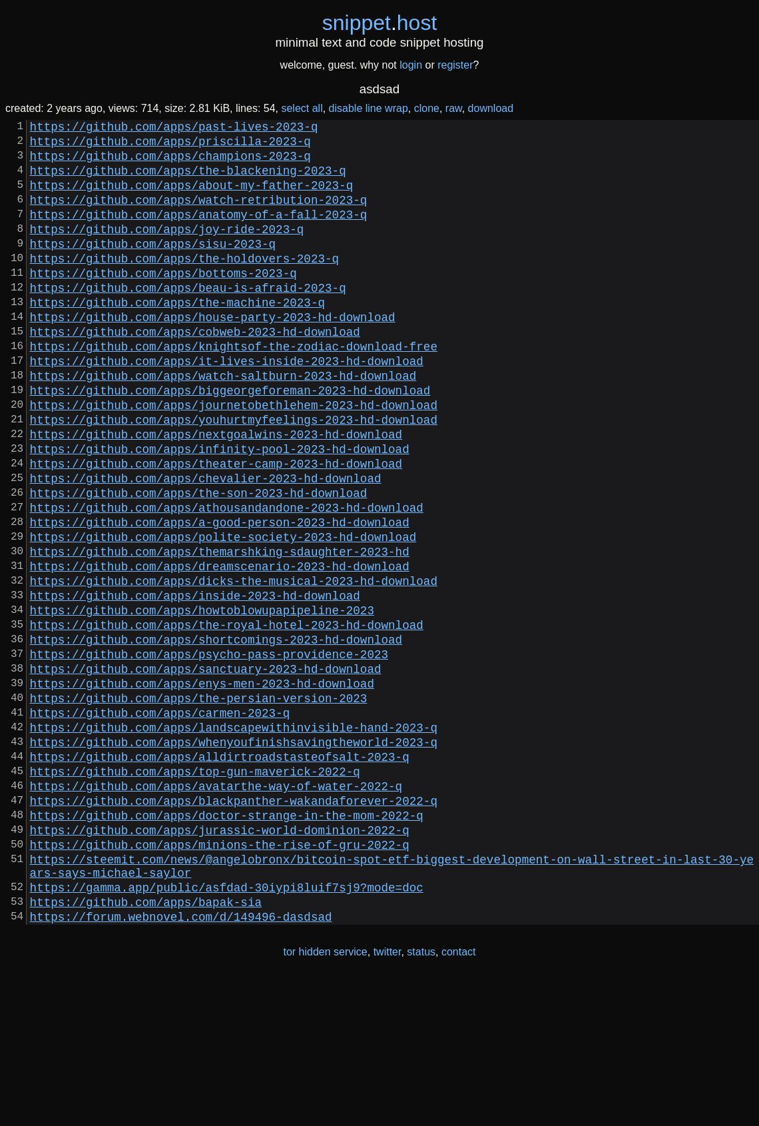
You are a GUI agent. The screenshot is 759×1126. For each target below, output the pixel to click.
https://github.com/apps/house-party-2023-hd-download (212, 354)
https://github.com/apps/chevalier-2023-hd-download (205, 544)
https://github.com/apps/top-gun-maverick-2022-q (195, 891)
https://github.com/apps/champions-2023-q (170, 163)
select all (301, 108)
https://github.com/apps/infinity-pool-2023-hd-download (219, 510)
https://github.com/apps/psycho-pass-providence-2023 (209, 752)
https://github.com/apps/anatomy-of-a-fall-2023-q (199, 233)
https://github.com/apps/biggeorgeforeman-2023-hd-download (230, 440)
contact (458, 1098)
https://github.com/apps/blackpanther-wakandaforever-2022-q (233, 925)
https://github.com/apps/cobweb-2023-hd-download (195, 371)
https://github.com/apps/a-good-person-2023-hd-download (219, 596)
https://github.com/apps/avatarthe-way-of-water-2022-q (216, 908)
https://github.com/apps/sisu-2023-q (153, 267)
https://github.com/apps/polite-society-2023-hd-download (223, 614)
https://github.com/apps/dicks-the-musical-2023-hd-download (233, 666)
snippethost (379, 23)
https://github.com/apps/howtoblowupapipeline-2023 (202, 700)
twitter (387, 1098)
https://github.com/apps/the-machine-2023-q (177, 336)
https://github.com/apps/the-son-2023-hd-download (199, 562)
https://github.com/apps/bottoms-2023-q (163, 302)
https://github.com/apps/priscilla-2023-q (170, 146)
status (421, 1098)
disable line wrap (368, 108)
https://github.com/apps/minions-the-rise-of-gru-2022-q (219, 977)
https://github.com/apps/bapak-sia (146, 1045)
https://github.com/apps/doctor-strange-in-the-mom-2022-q (226, 943)
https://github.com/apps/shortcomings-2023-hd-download (216, 735)
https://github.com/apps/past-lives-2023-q (174, 129)
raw (453, 108)
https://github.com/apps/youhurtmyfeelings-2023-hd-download (233, 475)
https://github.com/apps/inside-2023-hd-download (195, 683)
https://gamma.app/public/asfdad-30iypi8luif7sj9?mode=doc (226, 1028)
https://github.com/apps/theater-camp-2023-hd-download (216, 527)
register (455, 65)
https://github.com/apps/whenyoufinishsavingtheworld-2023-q (233, 856)
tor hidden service (325, 1098)
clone (426, 108)
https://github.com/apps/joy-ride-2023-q (167, 250)
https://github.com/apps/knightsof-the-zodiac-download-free (233, 388)
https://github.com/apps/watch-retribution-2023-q (199, 215)
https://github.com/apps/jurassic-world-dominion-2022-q (219, 960)
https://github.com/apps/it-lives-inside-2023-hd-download (226, 406)
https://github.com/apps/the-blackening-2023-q (188, 181)
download (491, 108)
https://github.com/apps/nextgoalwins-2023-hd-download (216, 492)
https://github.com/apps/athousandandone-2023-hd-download (226, 579)
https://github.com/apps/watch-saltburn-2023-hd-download (223, 423)
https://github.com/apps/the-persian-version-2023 (199, 804)
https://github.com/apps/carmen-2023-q (160, 822)
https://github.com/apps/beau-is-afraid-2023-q (188, 319)
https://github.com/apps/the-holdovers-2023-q (184, 284)
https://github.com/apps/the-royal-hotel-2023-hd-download (226, 718)
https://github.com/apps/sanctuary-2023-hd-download (205, 770)
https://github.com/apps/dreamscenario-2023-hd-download (219, 648)
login (410, 65)
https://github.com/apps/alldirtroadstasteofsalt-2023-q (219, 873)
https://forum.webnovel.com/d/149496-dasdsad (181, 1063)
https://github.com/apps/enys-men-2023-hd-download (202, 787)
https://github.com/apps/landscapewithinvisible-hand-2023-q (233, 839)
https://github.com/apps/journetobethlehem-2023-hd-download (233, 458)
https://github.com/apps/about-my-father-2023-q (192, 198)
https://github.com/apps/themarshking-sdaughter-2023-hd (219, 631)
